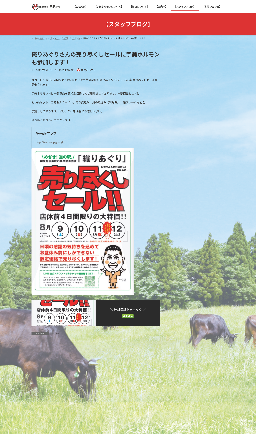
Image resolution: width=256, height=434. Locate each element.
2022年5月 (179, 203)
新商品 (177, 163)
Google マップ (46, 133)
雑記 (176, 170)
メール (37, 429)
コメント (38, 364)
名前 (35, 411)
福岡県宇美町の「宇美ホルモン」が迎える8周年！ (208, 104)
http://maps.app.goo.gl (49, 142)
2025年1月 (179, 196)
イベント (55, 333)
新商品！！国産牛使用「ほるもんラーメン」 (208, 87)
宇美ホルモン (181, 156)
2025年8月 (179, 189)
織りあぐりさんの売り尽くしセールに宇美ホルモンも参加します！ (208, 67)
